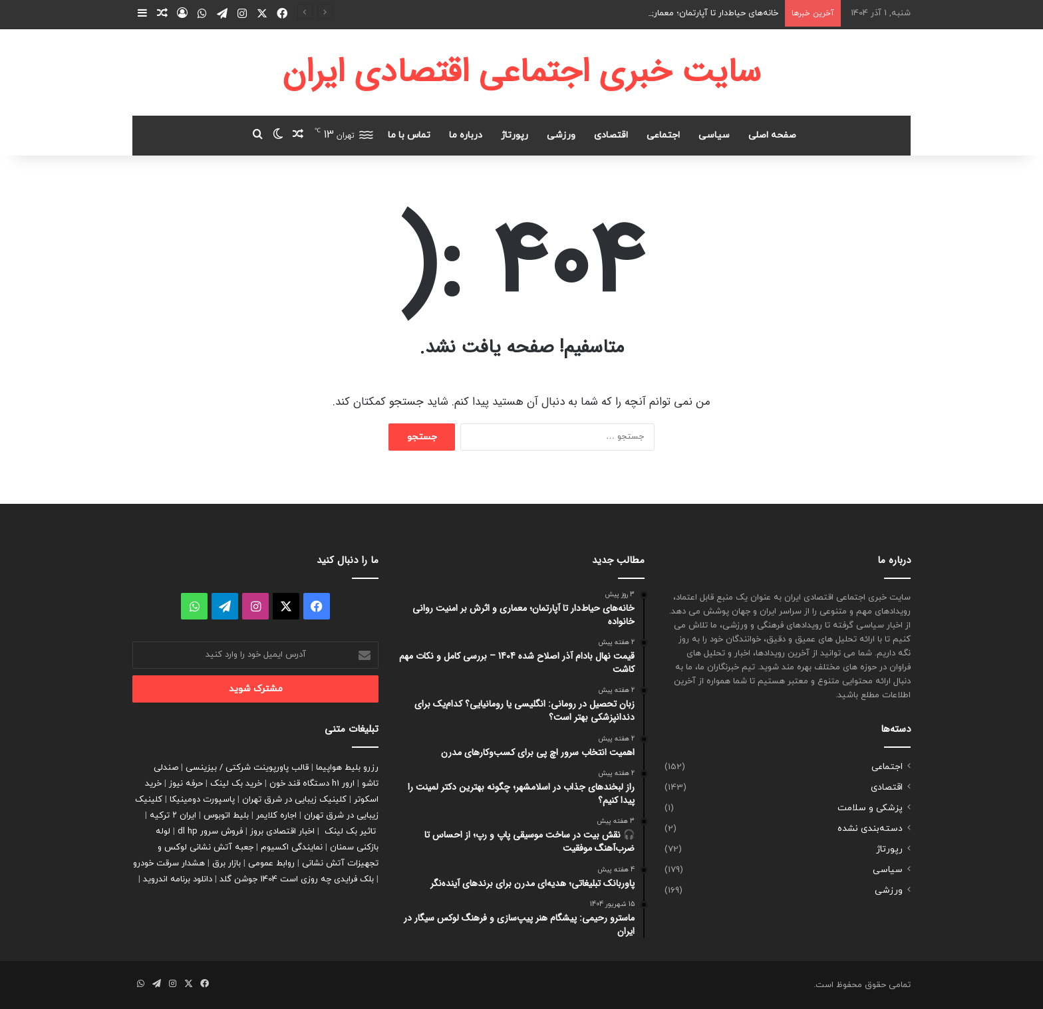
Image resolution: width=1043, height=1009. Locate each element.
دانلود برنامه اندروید (177, 879)
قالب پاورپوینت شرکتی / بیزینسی (247, 768)
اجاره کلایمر (276, 816)
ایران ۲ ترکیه (173, 816)
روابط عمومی (271, 863)
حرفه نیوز (186, 784)
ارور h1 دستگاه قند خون (312, 784)
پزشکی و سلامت (870, 808)
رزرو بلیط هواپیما (347, 768)
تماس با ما (409, 135)
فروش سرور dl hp (210, 832)
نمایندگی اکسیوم (292, 847)
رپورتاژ (514, 135)
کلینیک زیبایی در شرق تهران (294, 800)
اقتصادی (611, 135)
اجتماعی (663, 135)
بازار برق (226, 863)
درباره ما (465, 135)
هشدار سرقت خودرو (169, 863)
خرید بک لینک (236, 784)
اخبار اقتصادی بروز (282, 832)
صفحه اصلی (772, 135)
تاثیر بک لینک (350, 832)
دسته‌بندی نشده (870, 828)
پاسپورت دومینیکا (202, 800)
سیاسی (714, 135)
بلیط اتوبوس (226, 816)
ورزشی (561, 135)
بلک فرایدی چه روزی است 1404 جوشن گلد (297, 879)
